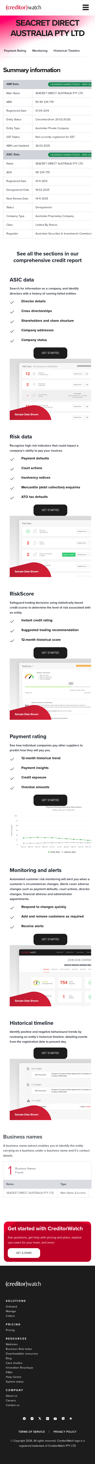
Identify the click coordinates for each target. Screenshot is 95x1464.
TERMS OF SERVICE (31, 1431)
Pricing (10, 1330)
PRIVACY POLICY (65, 1431)
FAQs (9, 1372)
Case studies (14, 1363)
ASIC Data (28, 51)
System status (15, 1381)
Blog (9, 1358)
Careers (11, 1400)
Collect (10, 1316)
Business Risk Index (19, 1349)
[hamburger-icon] (85, 7)
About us (11, 1396)
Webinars (12, 1344)
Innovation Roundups (19, 1367)
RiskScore (68, 51)
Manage (11, 1311)
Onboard (11, 1306)
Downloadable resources (22, 1353)
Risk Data (48, 51)
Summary (8, 51)
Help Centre (14, 1377)
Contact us (13, 1405)
